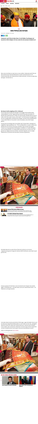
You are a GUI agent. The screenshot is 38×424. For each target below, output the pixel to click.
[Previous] (1, 3)
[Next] (37, 3)
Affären (7, 3)
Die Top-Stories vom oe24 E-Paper (9, 375)
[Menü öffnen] (1, 1)
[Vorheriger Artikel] (1, 380)
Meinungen (17, 3)
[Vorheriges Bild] (2, 16)
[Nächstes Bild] (36, 16)
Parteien (2, 3)
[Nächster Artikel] (36, 380)
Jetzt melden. (16, 330)
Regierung (12, 3)
